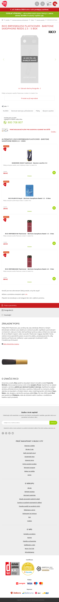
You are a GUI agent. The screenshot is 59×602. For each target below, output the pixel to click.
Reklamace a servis (29, 510)
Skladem (29, 176)
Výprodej (6, 146)
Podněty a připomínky (29, 541)
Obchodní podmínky (29, 495)
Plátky (32, 20)
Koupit (54, 172)
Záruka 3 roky (29, 449)
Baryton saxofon (40, 20)
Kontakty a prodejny (29, 534)
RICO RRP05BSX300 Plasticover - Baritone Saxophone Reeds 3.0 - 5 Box (29, 269)
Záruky (30, 488)
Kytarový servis (29, 460)
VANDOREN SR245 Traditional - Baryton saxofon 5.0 (29, 163)
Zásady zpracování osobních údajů (29, 499)
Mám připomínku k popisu (11, 344)
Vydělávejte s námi (29, 545)
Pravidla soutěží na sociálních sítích (29, 506)
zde (26, 294)
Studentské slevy (29, 456)
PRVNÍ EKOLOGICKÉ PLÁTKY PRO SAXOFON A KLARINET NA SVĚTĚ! (30, 129)
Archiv (29, 475)
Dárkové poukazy (30, 491)
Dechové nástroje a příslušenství (20, 20)
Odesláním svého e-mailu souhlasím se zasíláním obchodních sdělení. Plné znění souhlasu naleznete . (29, 428)
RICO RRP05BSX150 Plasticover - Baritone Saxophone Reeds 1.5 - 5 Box (29, 234)
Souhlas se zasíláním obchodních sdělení (29, 502)
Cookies (29, 521)
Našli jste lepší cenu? (29, 453)
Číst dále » (53, 131)
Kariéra (29, 537)
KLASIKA (7, 20)
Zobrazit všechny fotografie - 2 (31, 88)
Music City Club (29, 548)
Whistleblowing (29, 552)
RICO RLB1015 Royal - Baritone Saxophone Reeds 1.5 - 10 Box (29, 198)
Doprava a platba (29, 446)
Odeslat (53, 422)
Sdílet (5, 106)
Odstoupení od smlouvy (30, 513)
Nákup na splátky (29, 471)
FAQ (29, 517)
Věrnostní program (29, 467)
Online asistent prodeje (29, 464)
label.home (2, 20)
